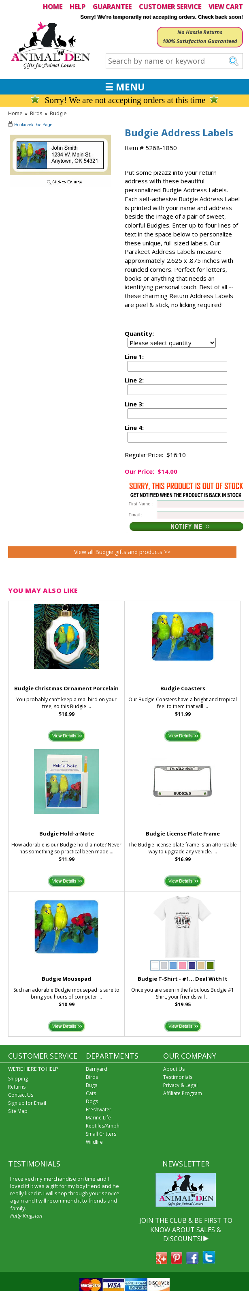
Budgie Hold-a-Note (66, 833)
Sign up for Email (27, 1103)
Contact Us (20, 1094)
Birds (36, 113)
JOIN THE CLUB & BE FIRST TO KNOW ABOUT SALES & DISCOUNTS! (185, 1229)
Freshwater (98, 1109)
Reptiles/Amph (102, 1125)
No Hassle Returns (199, 32)
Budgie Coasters (182, 688)
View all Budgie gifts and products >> (122, 552)
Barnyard (96, 1068)
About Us (174, 1068)
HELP (77, 6)
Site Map (18, 1111)
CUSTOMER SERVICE (170, 6)
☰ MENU (125, 86)
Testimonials (177, 1077)
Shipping (18, 1078)
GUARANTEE (112, 6)
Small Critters (101, 1133)
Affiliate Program (182, 1093)
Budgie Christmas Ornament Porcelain (66, 688)
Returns (17, 1086)
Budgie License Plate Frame (183, 833)
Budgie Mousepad (66, 978)
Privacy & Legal (180, 1085)
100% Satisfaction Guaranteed (199, 41)
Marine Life (98, 1117)
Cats (91, 1093)
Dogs (92, 1101)
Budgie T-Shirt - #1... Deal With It (183, 978)
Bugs (91, 1085)
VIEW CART (226, 6)
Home (15, 113)
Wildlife (94, 1141)
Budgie (58, 113)
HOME (52, 6)
